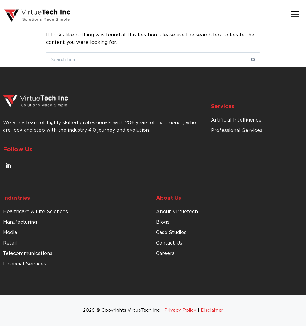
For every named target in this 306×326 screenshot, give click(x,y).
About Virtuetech (177, 211)
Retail (10, 243)
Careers (165, 253)
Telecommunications (27, 253)
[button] (295, 15)
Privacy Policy (180, 310)
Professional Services (236, 130)
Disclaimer (212, 310)
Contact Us (169, 243)
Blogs (162, 222)
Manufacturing (20, 222)
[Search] (253, 59)
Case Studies (171, 232)
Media (10, 232)
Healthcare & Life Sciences (35, 211)
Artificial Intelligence (236, 120)
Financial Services (24, 264)
